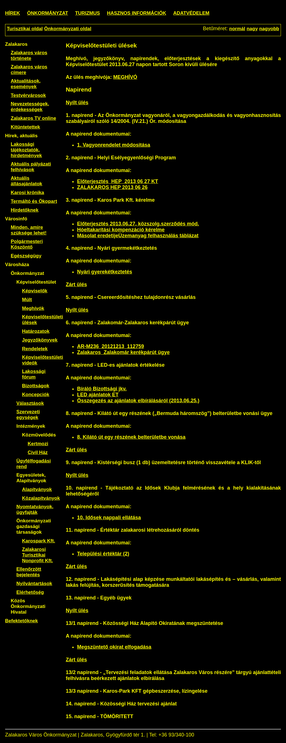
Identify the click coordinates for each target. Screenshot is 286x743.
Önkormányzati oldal (67, 28)
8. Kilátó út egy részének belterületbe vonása (131, 437)
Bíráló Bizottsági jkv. (102, 389)
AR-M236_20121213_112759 (110, 346)
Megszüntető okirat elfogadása (114, 647)
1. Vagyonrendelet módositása (113, 145)
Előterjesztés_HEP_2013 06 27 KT (117, 181)
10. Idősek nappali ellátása (109, 517)
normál (237, 28)
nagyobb (269, 28)
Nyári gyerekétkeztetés (104, 272)
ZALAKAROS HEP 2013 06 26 (112, 187)
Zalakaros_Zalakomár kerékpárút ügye (123, 352)
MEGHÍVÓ (125, 77)
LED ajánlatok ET (98, 394)
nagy (252, 28)
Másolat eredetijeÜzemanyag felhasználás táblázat (137, 235)
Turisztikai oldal (25, 28)
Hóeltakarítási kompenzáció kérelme (121, 230)
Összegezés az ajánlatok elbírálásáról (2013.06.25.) (138, 400)
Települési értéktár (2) (103, 554)
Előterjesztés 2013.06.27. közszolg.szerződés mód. (138, 224)
